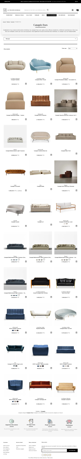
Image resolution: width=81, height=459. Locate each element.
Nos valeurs (6, 447)
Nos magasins (6, 448)
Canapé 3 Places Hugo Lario (15, 364)
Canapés (43, 411)
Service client (19, 442)
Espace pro (31, 447)
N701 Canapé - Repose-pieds (40, 364)
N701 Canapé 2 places (15, 328)
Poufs (45, 412)
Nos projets (6, 450)
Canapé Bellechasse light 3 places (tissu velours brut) (15, 257)
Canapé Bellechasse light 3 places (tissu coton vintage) (40, 257)
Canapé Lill (40, 222)
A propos (5, 442)
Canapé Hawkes (15, 79)
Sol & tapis (29, 15)
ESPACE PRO (7, 1)
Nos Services (62, 15)
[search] (47, 10)
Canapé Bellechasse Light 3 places (15, 150)
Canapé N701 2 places (40, 115)
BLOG (76, 1)
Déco (43, 15)
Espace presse (32, 448)
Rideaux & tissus (19, 15)
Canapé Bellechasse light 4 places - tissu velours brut (15, 293)
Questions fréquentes (21, 445)
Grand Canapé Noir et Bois (40, 293)
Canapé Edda (40, 186)
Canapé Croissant (15, 186)
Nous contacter (32, 442)
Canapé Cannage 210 (40, 399)
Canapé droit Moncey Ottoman (65, 186)
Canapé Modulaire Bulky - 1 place (15, 115)
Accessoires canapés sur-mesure (55, 412)
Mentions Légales (20, 448)
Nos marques (71, 15)
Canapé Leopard (65, 399)
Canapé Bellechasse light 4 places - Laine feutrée (66, 257)
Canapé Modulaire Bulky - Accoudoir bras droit (66, 79)
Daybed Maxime (40, 328)
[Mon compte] (73, 10)
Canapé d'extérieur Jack (65, 222)
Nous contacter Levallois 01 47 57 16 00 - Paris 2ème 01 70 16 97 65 (36, 1)
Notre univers (6, 445)
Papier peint (9, 15)
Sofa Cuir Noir (66, 293)
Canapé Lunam (15, 222)
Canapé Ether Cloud (40, 79)
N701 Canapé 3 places (66, 364)
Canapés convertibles (39, 412)
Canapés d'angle (22, 412)
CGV (17, 447)
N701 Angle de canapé (15, 399)
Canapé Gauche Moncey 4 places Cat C (65, 115)
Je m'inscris (72, 450)
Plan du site (50, 457)
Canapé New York (66, 150)
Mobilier (37, 15)
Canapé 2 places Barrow (40, 150)
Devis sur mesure (51, 15)
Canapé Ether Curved (66, 328)
